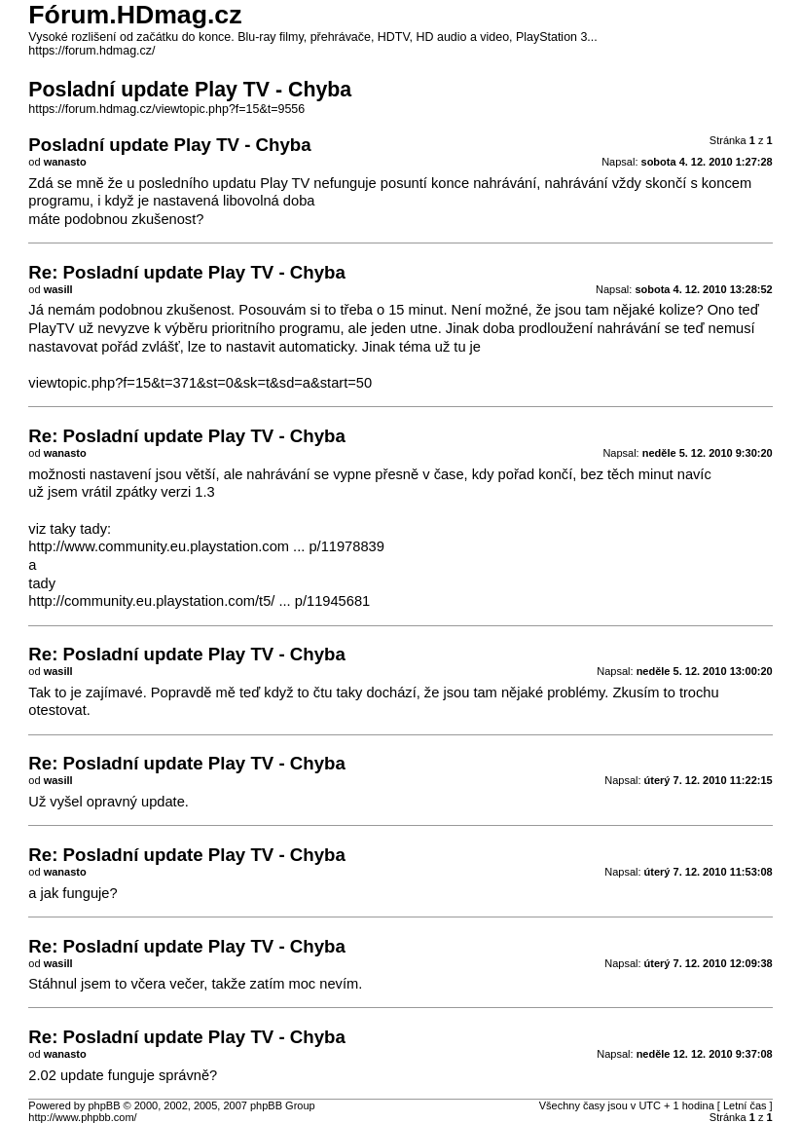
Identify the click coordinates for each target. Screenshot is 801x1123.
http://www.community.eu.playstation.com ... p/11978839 (206, 546)
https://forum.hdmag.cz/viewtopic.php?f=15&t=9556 (166, 109)
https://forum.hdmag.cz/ (91, 50)
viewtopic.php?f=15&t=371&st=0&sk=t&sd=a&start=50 (200, 383)
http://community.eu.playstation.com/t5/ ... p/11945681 (199, 601)
